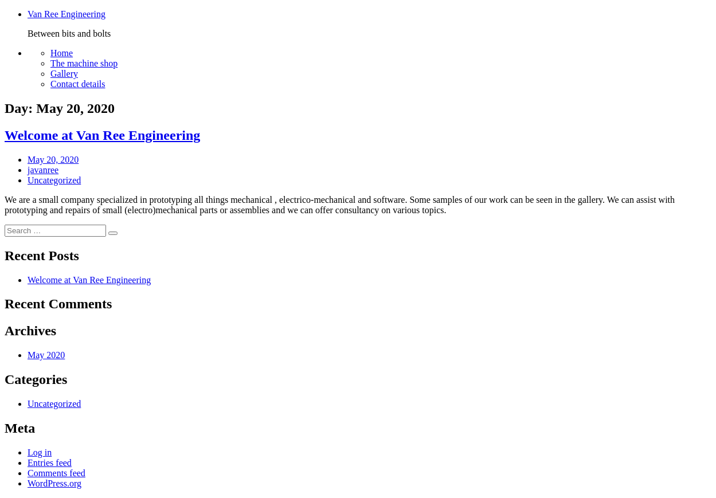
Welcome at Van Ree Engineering (102, 135)
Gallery (64, 74)
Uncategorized (54, 180)
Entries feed (50, 463)
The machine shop (84, 63)
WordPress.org (54, 483)
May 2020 (46, 355)
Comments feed (56, 473)
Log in (40, 452)
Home (61, 53)
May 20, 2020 (53, 159)
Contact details (77, 84)
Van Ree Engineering (66, 14)
